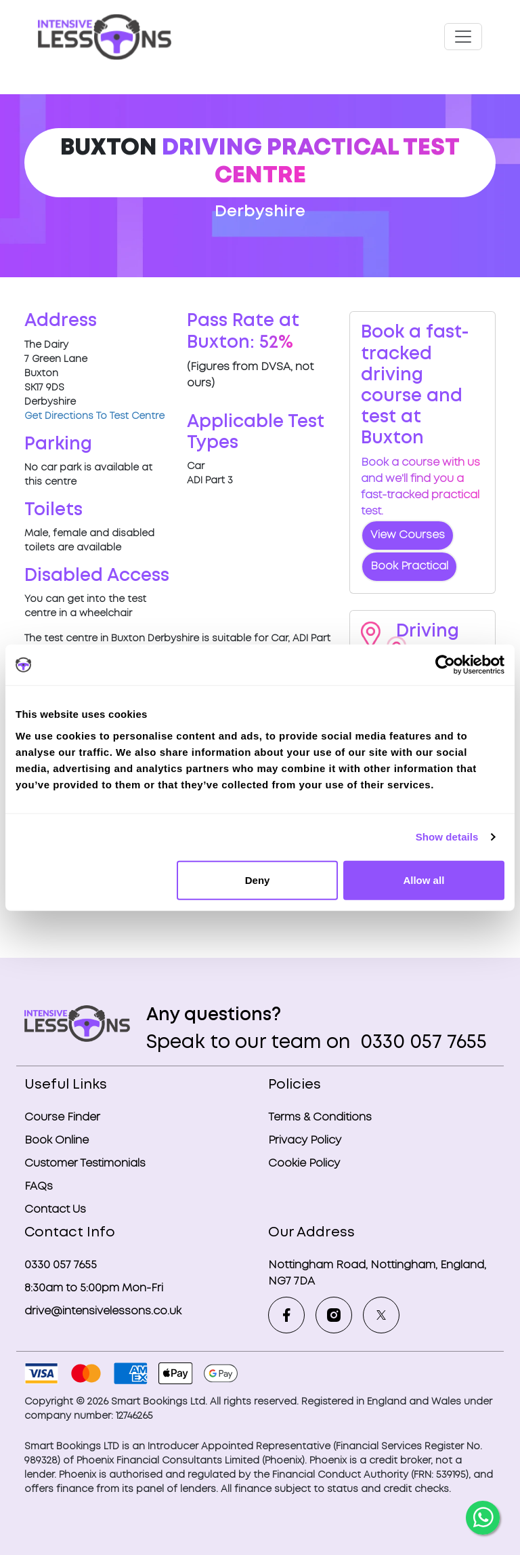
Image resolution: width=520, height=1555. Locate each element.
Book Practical (409, 566)
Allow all (423, 879)
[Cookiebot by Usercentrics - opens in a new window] (445, 665)
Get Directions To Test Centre (94, 416)
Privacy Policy (304, 1140)
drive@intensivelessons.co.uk (102, 1311)
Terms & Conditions (320, 1117)
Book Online (56, 1140)
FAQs (38, 1187)
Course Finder (62, 1117)
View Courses (407, 535)
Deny (257, 879)
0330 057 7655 (421, 1042)
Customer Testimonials (85, 1163)
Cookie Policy (304, 1163)
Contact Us (55, 1210)
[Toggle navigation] (463, 36)
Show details (447, 837)
